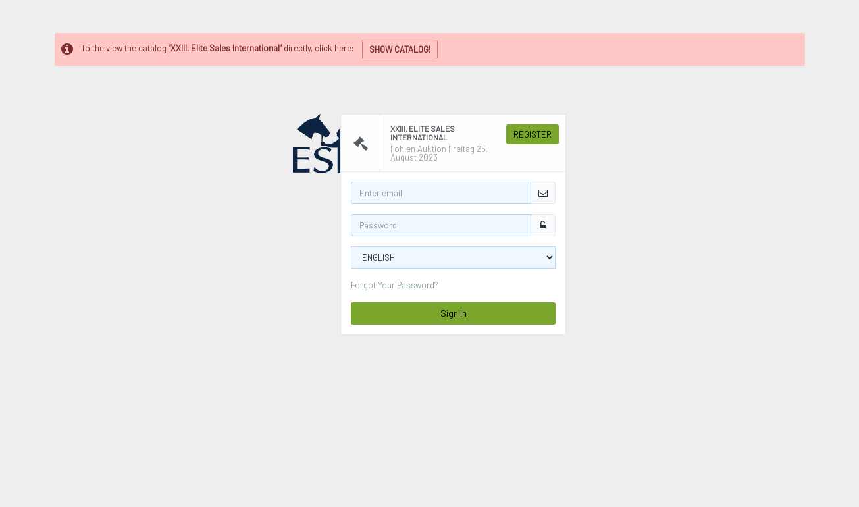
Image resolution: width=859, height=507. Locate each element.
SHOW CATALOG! (399, 49)
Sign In (453, 313)
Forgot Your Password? (394, 285)
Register (532, 134)
